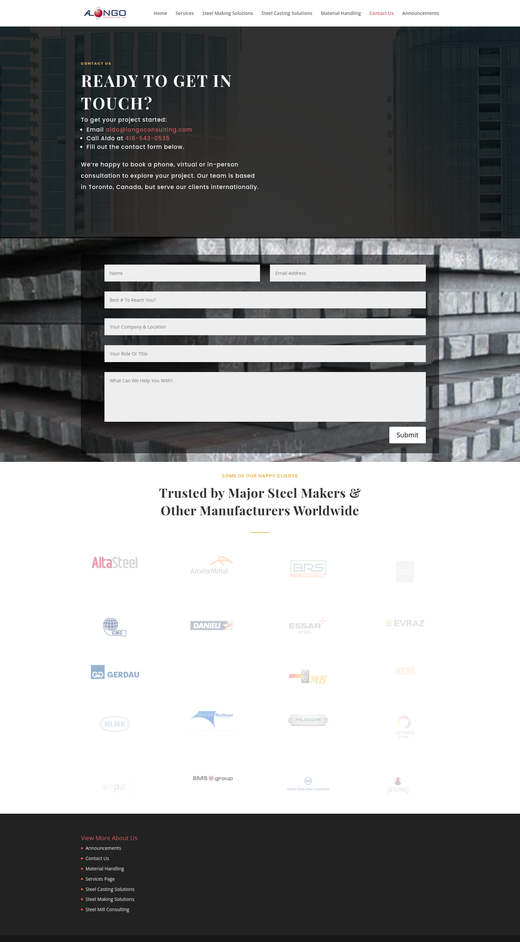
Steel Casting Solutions (287, 13)
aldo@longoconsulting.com (150, 130)
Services (184, 13)
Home (160, 13)
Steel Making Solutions (227, 13)
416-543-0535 (147, 138)
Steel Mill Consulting (107, 909)
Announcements (420, 13)
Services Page (100, 879)
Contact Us (381, 13)
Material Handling (341, 13)
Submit (408, 434)
